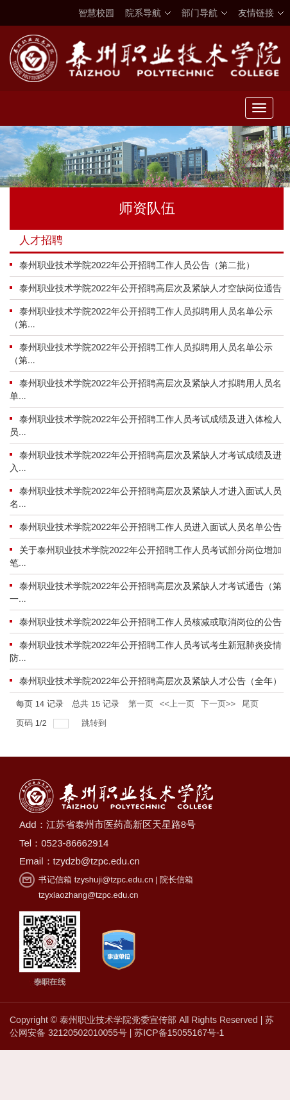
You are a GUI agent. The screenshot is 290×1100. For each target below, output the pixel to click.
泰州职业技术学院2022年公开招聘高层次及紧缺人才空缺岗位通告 (150, 288)
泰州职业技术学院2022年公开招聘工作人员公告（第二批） (137, 265)
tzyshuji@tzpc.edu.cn (113, 879)
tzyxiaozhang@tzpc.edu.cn (88, 895)
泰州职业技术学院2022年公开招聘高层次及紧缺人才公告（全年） (150, 681)
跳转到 (95, 723)
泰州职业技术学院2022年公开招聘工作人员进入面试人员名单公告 (150, 527)
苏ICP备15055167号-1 (179, 1032)
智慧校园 (96, 13)
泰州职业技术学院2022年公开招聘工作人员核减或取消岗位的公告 (150, 622)
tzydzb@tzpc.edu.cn (96, 860)
